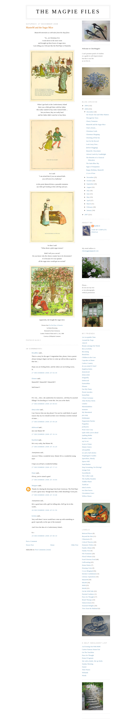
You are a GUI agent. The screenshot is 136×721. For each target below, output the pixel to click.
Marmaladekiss (87, 406)
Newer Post (30, 545)
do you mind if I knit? (89, 366)
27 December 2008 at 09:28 (44, 422)
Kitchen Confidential (89, 574)
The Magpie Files (68, 11)
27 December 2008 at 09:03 (44, 404)
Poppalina (85, 424)
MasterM (85, 580)
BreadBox (35, 353)
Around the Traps (88, 340)
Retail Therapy (87, 600)
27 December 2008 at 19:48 (44, 495)
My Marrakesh (87, 412)
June (88, 194)
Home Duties (86, 565)
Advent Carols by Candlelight (96, 154)
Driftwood (85, 380)
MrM (83, 585)
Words (84, 675)
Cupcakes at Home (88, 360)
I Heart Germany (87, 398)
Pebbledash (86, 418)
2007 (86, 214)
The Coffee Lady (87, 476)
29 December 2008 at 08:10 (44, 536)
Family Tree (86, 551)
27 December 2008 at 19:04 (44, 480)
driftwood (35, 427)
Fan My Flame (87, 389)
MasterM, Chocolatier (93, 151)
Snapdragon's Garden (89, 456)
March (89, 204)
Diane (34, 473)
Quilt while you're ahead (90, 433)
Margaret (35, 485)
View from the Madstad (90, 608)
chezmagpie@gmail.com (90, 251)
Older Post (74, 545)
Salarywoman (86, 603)
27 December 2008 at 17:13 (44, 467)
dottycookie (35, 410)
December (90, 112)
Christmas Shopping (93, 134)
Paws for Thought (88, 597)
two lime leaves (87, 490)
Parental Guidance (88, 594)
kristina (34, 516)
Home (52, 545)
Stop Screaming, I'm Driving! (92, 467)
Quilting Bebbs (87, 435)
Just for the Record (92, 141)
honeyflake (85, 395)
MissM (84, 582)
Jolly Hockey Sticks (88, 401)
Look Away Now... (92, 144)
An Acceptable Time (89, 337)
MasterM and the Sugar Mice (39, 27)
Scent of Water (87, 444)
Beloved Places (87, 533)
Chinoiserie (86, 539)
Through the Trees (92, 118)
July (88, 190)
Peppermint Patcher (88, 421)
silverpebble (86, 450)
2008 (86, 109)
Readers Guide (87, 438)
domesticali (86, 372)
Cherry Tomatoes (91, 121)
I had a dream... (91, 128)
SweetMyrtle (86, 473)
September (90, 184)
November (90, 177)
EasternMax (86, 383)
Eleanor (34, 378)
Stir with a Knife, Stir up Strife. (92, 661)
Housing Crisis (87, 568)
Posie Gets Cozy (87, 430)
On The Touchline (88, 652)
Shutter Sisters (87, 447)
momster (85, 409)
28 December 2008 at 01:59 (44, 510)
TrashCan (85, 484)
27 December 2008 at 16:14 (44, 434)
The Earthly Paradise (89, 479)
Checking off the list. (93, 138)
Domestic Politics (88, 545)
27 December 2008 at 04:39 (44, 373)
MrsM (84, 588)
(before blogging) (92, 148)
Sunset (84, 667)
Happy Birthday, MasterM (95, 170)
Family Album (87, 548)
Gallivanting (86, 562)
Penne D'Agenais (87, 658)
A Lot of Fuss (90, 173)
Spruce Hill (86, 461)
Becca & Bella (87, 349)
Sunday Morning (87, 664)
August (89, 187)
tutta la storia (86, 487)
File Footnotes (87, 554)
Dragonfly (85, 378)
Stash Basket (86, 464)
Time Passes (86, 670)
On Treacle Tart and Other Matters (97, 115)
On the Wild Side (87, 591)
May (88, 197)
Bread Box (85, 354)
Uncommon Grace (88, 493)
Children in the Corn (89, 357)
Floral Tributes (87, 556)
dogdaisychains (87, 369)
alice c (97, 226)
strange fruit (86, 470)
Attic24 (84, 343)
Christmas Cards (91, 131)
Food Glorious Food (88, 559)
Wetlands (85, 673)
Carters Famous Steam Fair (91, 649)
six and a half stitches (89, 453)
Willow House (87, 496)
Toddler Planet (87, 482)
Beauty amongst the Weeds (91, 346)
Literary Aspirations (88, 577)
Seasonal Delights (88, 606)
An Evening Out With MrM (91, 646)
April (89, 200)
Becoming (85, 352)
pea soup (85, 415)
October (89, 181)
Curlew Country (87, 363)
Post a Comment (31, 541)
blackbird (35, 440)
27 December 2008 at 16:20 (44, 447)
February (90, 207)
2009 (86, 106)
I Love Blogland (87, 571)
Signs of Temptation (92, 167)
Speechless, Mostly (88, 458)
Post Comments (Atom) (43, 550)
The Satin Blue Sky (92, 163)
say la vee (85, 441)
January (89, 210)
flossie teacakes (87, 392)
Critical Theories (87, 542)
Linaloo (84, 404)
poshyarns (85, 427)
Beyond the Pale (87, 536)
